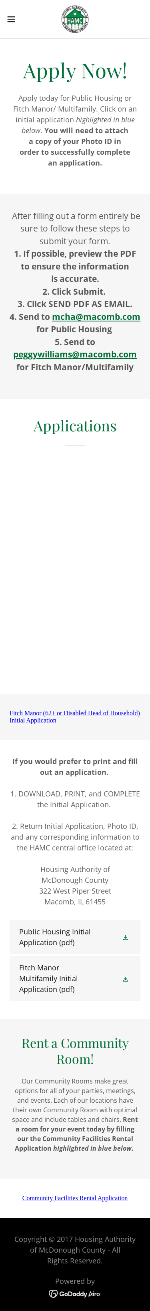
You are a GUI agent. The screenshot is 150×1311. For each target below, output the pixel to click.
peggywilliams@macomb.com (75, 354)
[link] (75, 19)
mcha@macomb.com (96, 316)
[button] (14, 19)
